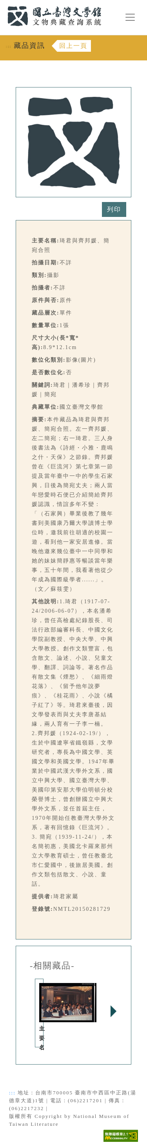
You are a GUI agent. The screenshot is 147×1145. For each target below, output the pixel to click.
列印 (114, 209)
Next (113, 1011)
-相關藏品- (52, 965)
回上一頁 (73, 45)
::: (2, 4)
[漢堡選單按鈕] (130, 17)
